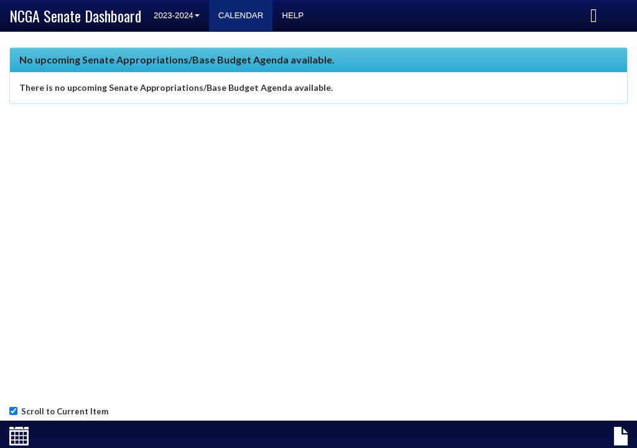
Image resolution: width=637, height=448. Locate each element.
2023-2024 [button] (177, 15)
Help (293, 15)
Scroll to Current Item (62, 411)
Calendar (241, 15)
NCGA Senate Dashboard (75, 15)
